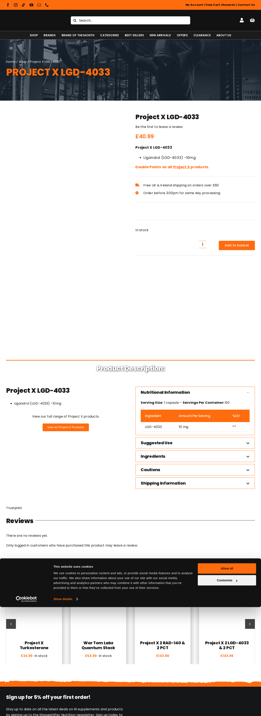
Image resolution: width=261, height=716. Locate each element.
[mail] (39, 5)
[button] (195, 301)
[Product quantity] (202, 244)
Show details (62, 708)
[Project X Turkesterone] (34, 500)
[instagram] (16, 5)
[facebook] (8, 5)
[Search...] (130, 20)
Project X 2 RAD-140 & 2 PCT (162, 554)
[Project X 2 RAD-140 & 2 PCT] (162, 500)
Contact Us (246, 5)
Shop (23, 61)
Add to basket (237, 245)
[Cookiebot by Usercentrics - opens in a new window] (26, 708)
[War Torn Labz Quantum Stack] (98, 500)
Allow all (227, 677)
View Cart (213, 5)
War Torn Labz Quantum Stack (98, 554)
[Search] (75, 20)
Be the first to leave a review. (159, 126)
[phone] (47, 5)
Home (10, 61)
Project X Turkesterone (34, 554)
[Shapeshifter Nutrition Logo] (31, 15)
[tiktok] (23, 5)
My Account (194, 5)
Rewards (229, 5)
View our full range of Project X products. (65, 325)
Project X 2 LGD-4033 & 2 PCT (227, 554)
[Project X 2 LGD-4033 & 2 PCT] (227, 500)
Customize (227, 689)
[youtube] (31, 5)
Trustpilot (14, 417)
